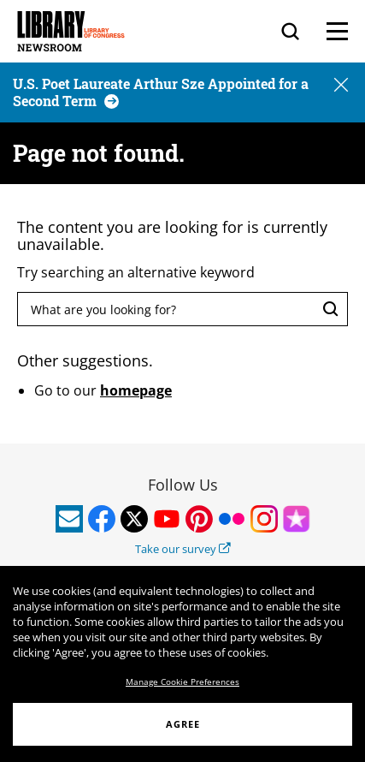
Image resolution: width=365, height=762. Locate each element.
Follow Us (183, 484)
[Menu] (337, 31)
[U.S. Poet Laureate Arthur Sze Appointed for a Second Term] (161, 92)
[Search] (290, 31)
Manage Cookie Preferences (182, 682)
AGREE (183, 723)
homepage (136, 390)
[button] (341, 86)
